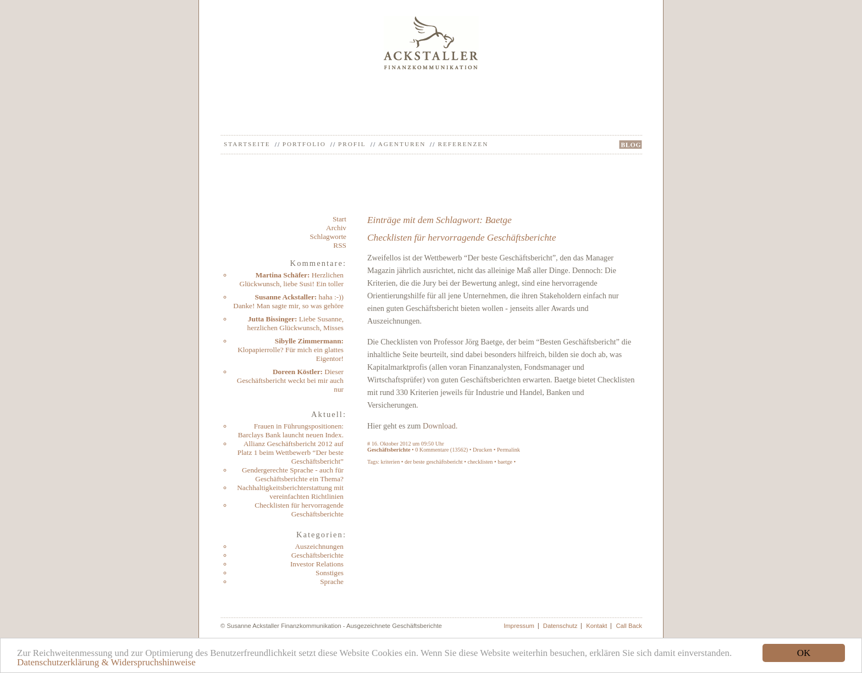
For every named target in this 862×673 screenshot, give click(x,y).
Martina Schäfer (281, 275)
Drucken (482, 450)
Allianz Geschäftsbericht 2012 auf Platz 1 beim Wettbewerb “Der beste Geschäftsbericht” (290, 452)
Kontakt (596, 625)
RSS (339, 245)
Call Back (629, 625)
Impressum (519, 625)
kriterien (390, 462)
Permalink (508, 450)
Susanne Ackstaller (284, 297)
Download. (440, 425)
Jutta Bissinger (271, 319)
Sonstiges (330, 573)
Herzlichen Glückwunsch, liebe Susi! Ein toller (292, 279)
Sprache (332, 581)
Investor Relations (317, 564)
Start (339, 219)
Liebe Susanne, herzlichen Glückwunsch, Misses (295, 323)
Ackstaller (431, 42)
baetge (505, 462)
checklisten (480, 462)
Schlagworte (328, 236)
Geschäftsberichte (317, 555)
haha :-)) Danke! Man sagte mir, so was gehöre (288, 301)
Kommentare (434, 450)
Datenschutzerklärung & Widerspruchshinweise (106, 662)
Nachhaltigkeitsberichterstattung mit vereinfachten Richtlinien (290, 491)
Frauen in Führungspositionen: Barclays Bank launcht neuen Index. (291, 430)
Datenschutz (560, 625)
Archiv (336, 228)
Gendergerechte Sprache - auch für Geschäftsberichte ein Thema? (293, 474)
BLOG (630, 144)
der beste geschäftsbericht (434, 462)
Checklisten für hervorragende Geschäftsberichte (299, 509)
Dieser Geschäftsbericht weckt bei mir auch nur (290, 380)
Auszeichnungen (319, 546)
